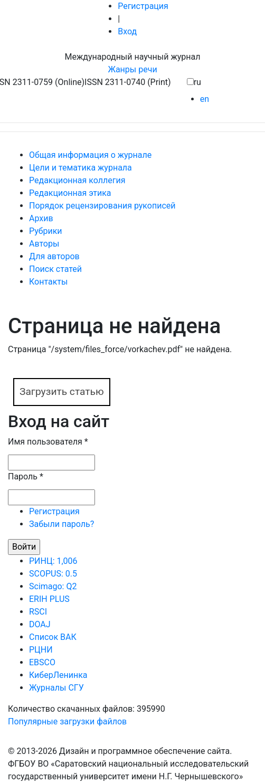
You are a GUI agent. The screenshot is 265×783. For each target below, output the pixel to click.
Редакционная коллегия (77, 180)
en (204, 99)
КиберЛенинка (58, 675)
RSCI (38, 612)
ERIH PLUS (49, 599)
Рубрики (45, 231)
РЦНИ (41, 650)
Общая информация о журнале (90, 155)
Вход (127, 31)
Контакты (48, 282)
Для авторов (54, 256)
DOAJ (40, 624)
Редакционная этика (70, 193)
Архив (41, 218)
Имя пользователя (48, 442)
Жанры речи (132, 69)
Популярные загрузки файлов (67, 721)
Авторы (44, 244)
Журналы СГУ (56, 688)
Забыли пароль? (61, 524)
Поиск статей (55, 269)
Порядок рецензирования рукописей (102, 206)
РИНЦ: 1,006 (53, 561)
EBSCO (42, 662)
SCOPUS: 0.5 (53, 574)
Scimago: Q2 (53, 586)
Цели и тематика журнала (80, 168)
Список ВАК (53, 637)
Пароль (25, 476)
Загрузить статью (62, 391)
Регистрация (143, 6)
